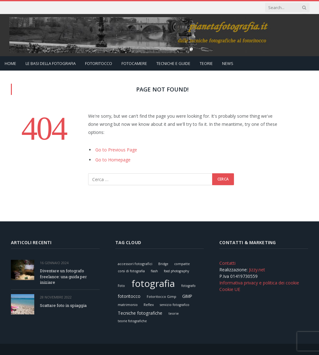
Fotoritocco (98, 63)
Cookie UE (229, 289)
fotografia (153, 283)
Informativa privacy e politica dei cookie (259, 283)
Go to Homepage (113, 160)
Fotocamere (134, 63)
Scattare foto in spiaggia (63, 305)
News (227, 63)
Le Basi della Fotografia (51, 63)
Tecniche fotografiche (140, 313)
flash (154, 271)
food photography (176, 271)
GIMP (187, 296)
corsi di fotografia (131, 271)
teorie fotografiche (132, 321)
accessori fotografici (135, 263)
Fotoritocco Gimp (161, 296)
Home (10, 63)
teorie (174, 313)
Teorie (206, 63)
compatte (182, 264)
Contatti (227, 263)
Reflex (149, 304)
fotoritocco (129, 296)
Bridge (163, 264)
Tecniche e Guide (173, 63)
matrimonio (128, 304)
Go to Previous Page (116, 150)
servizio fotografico (174, 305)
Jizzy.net (257, 270)
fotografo (188, 286)
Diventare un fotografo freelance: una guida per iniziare (63, 276)
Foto (121, 286)
